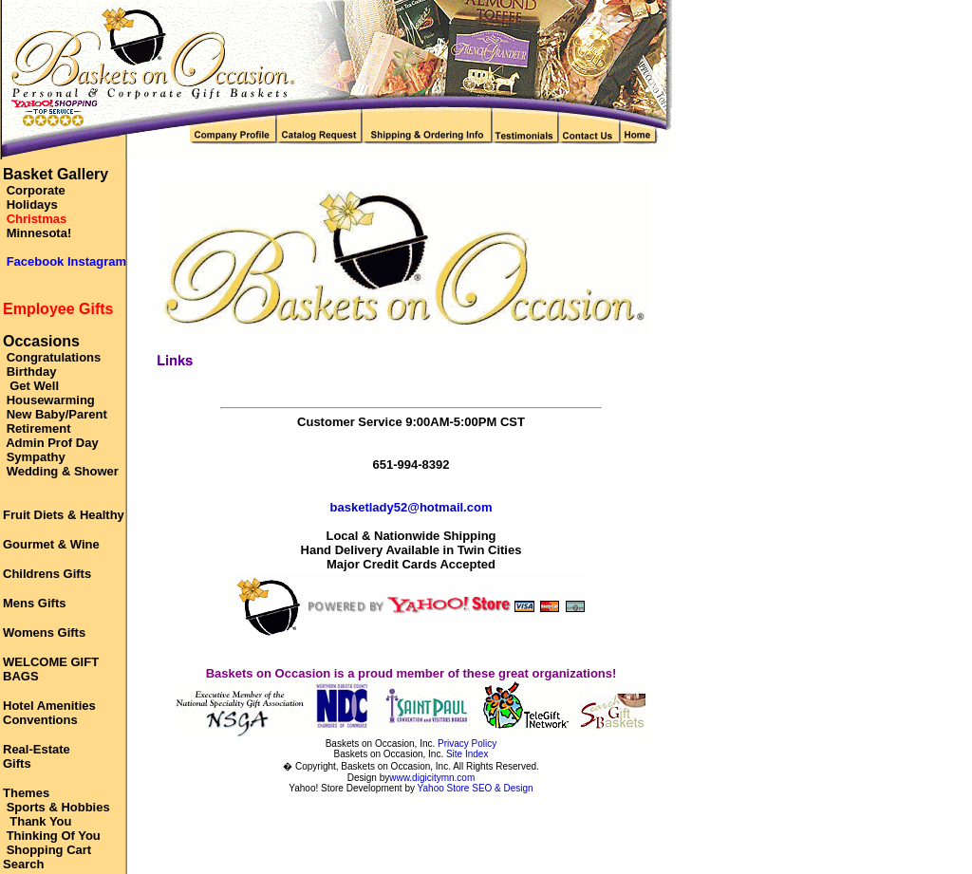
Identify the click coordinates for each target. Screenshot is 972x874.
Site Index (467, 754)
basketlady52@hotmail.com (411, 507)
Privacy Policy (467, 743)
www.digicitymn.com (432, 777)
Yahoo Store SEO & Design (475, 788)
